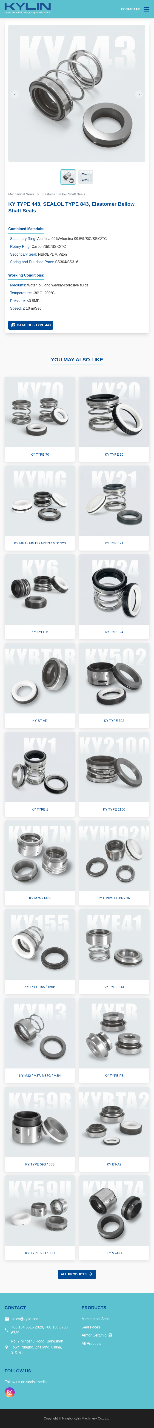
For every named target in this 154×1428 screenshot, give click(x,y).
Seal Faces (91, 1327)
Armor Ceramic (97, 1335)
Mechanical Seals (21, 194)
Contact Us (130, 9)
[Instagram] (10, 1392)
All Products (77, 1274)
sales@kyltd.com (25, 1319)
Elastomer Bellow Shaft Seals (63, 194)
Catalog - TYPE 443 (31, 325)
